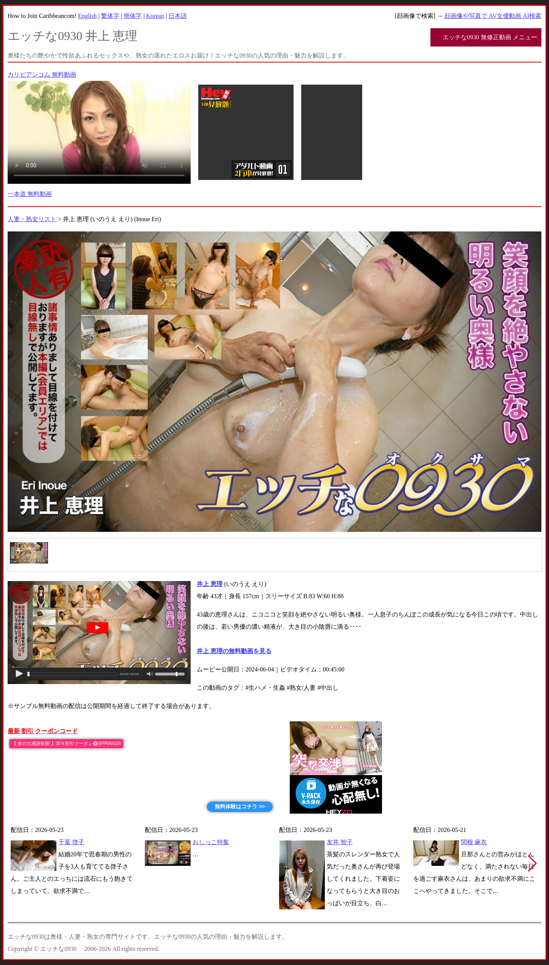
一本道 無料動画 (30, 194)
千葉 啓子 (71, 842)
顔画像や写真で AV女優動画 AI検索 (493, 16)
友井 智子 (340, 842)
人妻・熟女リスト (32, 219)
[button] (532, 863)
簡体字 (133, 16)
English (87, 16)
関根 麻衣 (474, 842)
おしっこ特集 (211, 842)
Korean (155, 16)
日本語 (178, 16)
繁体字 (110, 16)
